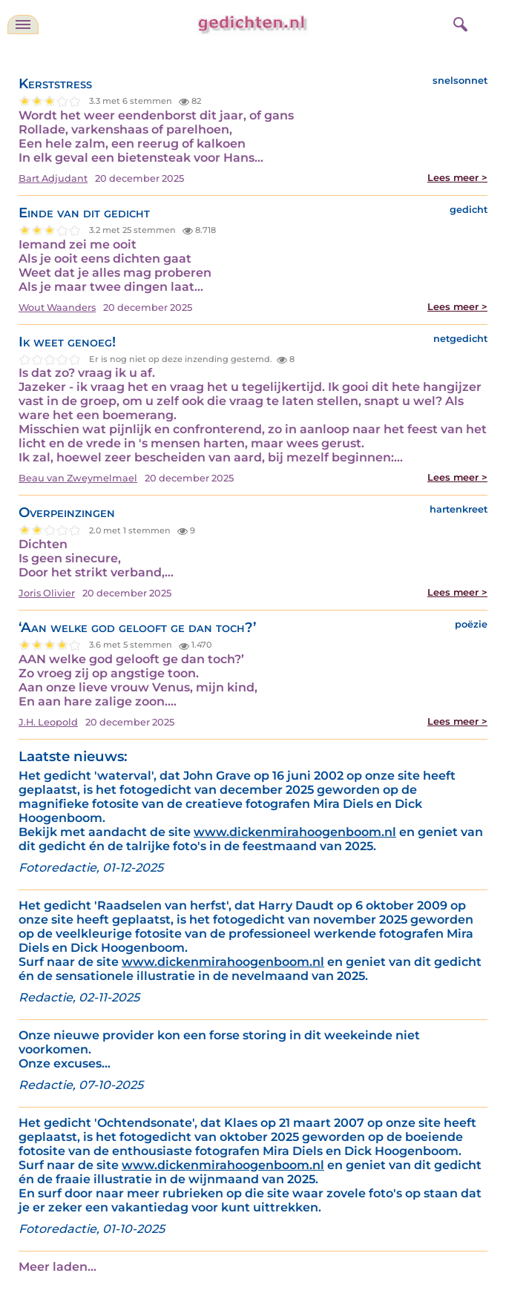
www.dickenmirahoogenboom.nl (295, 832)
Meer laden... (57, 1267)
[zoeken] (458, 22)
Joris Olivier (47, 593)
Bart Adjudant (53, 178)
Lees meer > (457, 177)
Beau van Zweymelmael (78, 478)
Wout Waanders (57, 307)
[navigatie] (23, 24)
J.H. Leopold (48, 722)
